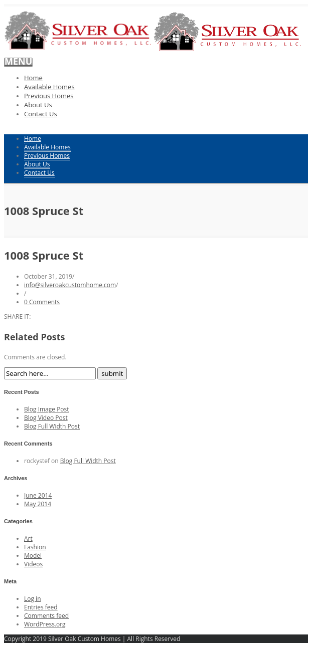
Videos (33, 564)
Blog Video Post (46, 417)
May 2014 (37, 504)
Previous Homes (49, 95)
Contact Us (40, 113)
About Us (38, 104)
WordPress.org (45, 624)
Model (33, 555)
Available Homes (49, 86)
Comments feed (46, 615)
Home (33, 77)
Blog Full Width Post (52, 426)
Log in (32, 598)
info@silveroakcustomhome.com (70, 285)
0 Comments (42, 302)
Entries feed (41, 607)
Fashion (35, 547)
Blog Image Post (46, 409)
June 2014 (38, 495)
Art (28, 538)
